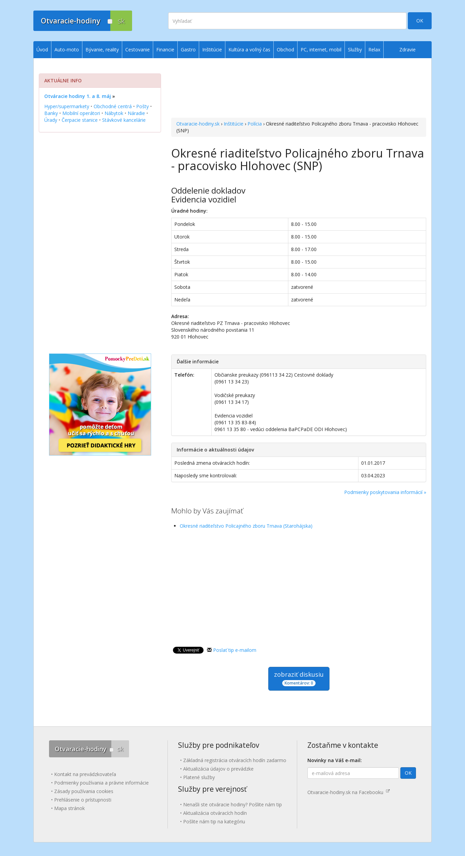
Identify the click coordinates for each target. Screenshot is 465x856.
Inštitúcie (233, 123)
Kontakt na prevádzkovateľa (85, 774)
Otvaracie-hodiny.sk (198, 123)
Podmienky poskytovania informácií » (385, 492)
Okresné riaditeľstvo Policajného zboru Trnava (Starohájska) (246, 526)
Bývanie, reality (102, 49)
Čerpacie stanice (80, 120)
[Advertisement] (298, 88)
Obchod (285, 49)
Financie (165, 49)
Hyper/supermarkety (66, 106)
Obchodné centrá (113, 106)
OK (419, 20)
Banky (51, 113)
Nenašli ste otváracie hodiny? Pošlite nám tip (232, 804)
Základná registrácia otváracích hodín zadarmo (234, 760)
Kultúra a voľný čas (249, 49)
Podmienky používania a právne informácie (101, 782)
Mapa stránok (69, 808)
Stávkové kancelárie (124, 120)
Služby (355, 49)
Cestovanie (137, 49)
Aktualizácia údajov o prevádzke (218, 769)
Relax (374, 49)
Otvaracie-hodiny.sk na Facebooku (348, 792)
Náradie (136, 113)
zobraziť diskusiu (299, 678)
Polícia (254, 123)
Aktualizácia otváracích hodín (215, 813)
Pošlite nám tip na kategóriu (214, 821)
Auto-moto (66, 49)
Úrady (50, 120)
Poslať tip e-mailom (234, 650)
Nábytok (114, 113)
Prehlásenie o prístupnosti (82, 799)
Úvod (42, 49)
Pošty (142, 106)
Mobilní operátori (81, 113)
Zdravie (407, 49)
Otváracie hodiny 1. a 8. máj (77, 96)
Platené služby (199, 777)
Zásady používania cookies (83, 791)
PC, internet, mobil (321, 49)
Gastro (188, 49)
